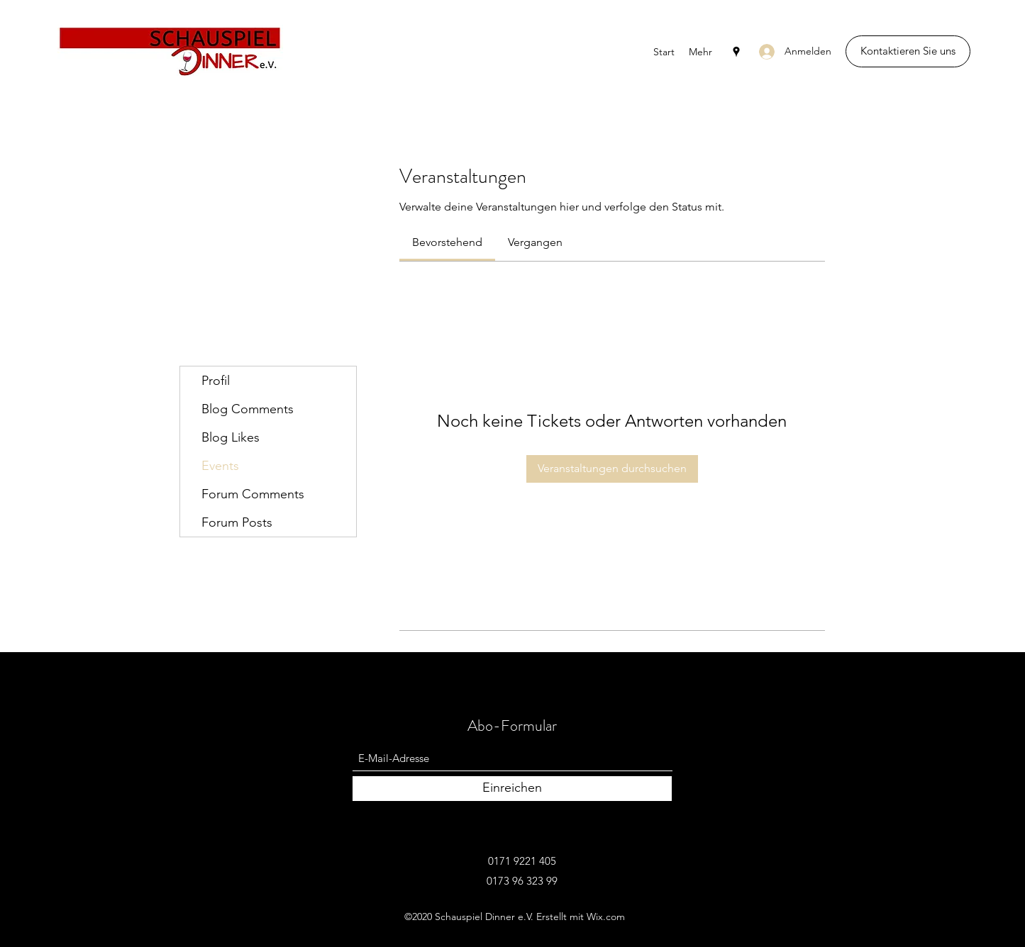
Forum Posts (236, 522)
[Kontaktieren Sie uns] (908, 51)
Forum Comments (252, 494)
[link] (447, 242)
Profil (215, 380)
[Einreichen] (512, 788)
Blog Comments (247, 409)
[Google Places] (736, 52)
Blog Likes (230, 437)
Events (220, 466)
